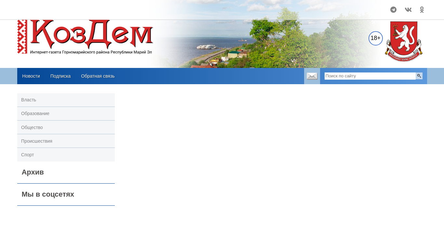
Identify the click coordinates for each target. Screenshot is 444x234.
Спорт (27, 154)
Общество (32, 127)
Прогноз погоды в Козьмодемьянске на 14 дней (60, 7)
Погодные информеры (60, 12)
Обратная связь (98, 76)
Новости (31, 76)
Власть (28, 99)
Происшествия (36, 141)
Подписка (60, 76)
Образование (35, 113)
